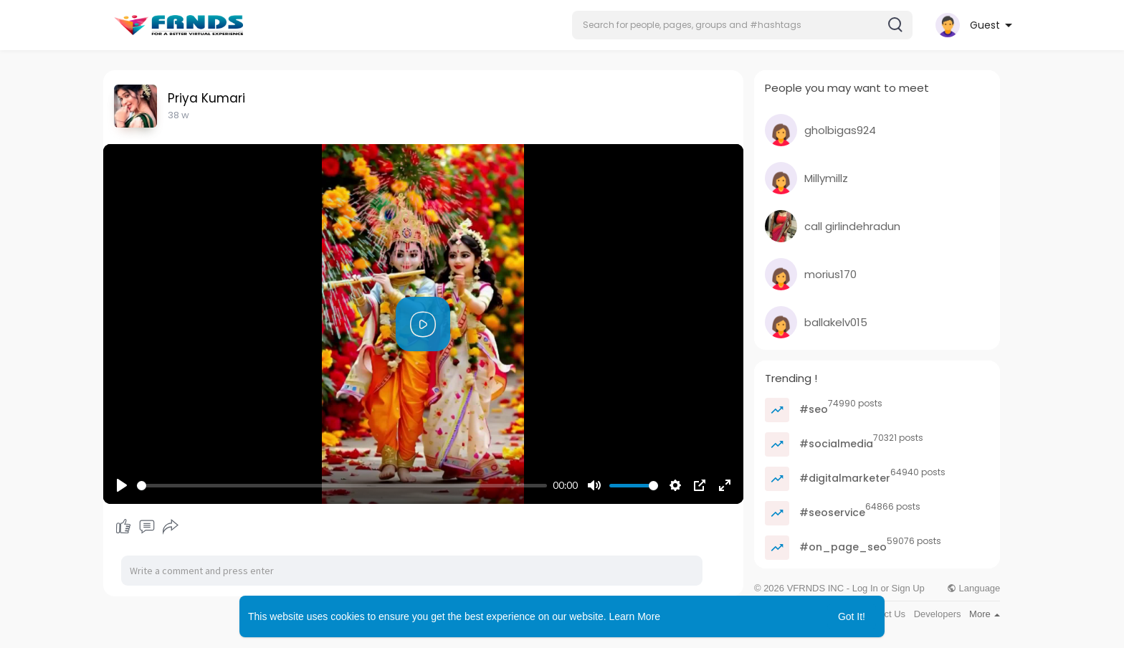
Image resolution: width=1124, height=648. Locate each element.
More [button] (984, 614)
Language (973, 588)
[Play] (121, 485)
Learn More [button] (635, 616)
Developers (937, 614)
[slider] (342, 485)
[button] (742, 25)
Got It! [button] (851, 616)
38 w (178, 115)
